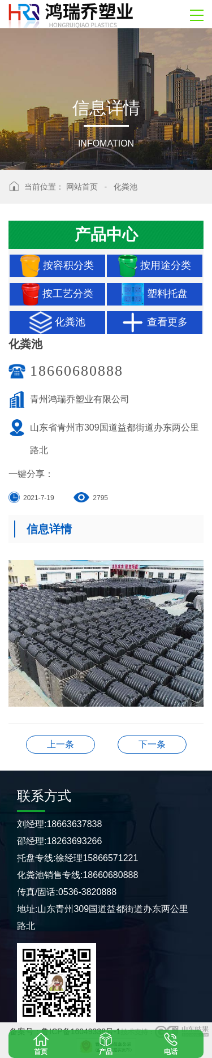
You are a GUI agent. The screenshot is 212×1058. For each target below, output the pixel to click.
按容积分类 (57, 266)
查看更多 (155, 322)
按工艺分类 (57, 294)
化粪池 (125, 186)
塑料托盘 (155, 294)
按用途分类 (154, 266)
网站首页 (82, 186)
